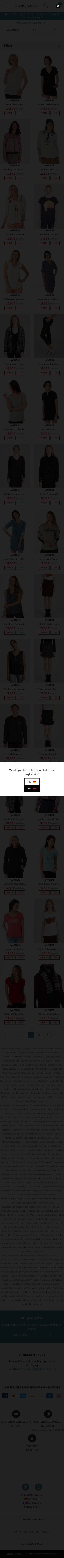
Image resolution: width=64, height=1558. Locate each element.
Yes (32, 788)
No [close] (32, 781)
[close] (58, 6)
